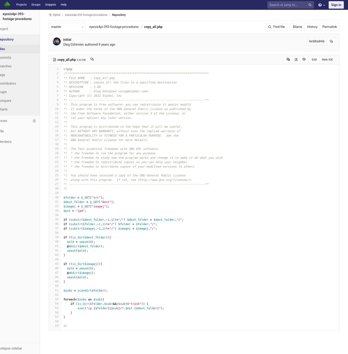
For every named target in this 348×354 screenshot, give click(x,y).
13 (61, 122)
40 (61, 241)
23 (61, 166)
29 (61, 193)
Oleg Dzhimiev (80, 44)
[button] (25, 348)
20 (61, 153)
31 (61, 201)
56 (61, 312)
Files (12, 49)
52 (61, 294)
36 (61, 224)
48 (61, 277)
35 (61, 219)
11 (61, 113)
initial (74, 39)
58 (61, 321)
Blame (302, 27)
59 (61, 325)
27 (61, 184)
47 (61, 272)
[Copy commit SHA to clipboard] (336, 41)
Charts (14, 109)
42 (61, 250)
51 (61, 290)
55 (61, 308)
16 (61, 135)
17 (61, 139)
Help (64, 4)
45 (61, 263)
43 (61, 255)
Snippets (50, 4)
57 (61, 317)
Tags (12, 75)
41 (61, 246)
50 (61, 286)
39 (61, 237)
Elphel (61, 15)
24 (61, 170)
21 (61, 157)
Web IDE (332, 59)
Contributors (18, 83)
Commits (16, 57)
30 (61, 197)
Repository (125, 15)
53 (61, 299)
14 (61, 126)
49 (61, 281)
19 (61, 148)
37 (61, 228)
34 (61, 215)
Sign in (336, 5)
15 (61, 131)
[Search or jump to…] (291, 5)
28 (61, 188)
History (317, 27)
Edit (319, 59)
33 (61, 210)
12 (61, 117)
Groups (36, 4)
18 (61, 144)
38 (61, 232)
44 (61, 259)
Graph (13, 92)
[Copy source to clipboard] (293, 59)
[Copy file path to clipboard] (98, 59)
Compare (16, 101)
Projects (21, 4)
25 (61, 175)
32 (61, 206)
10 (61, 108)
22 (61, 162)
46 (61, 268)
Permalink (334, 27)
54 (61, 303)
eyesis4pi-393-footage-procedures (120, 27)
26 (61, 179)
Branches (16, 66)
